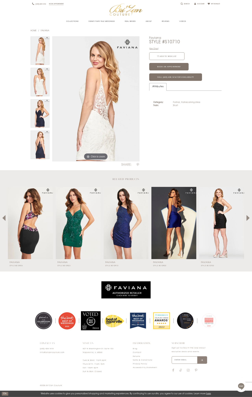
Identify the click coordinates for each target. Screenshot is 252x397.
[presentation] (30, 223)
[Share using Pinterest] (137, 165)
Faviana (45, 31)
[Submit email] (202, 360)
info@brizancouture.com (52, 352)
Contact (137, 352)
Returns (136, 356)
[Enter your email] (189, 360)
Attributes (157, 87)
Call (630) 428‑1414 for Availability (175, 77)
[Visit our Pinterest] (196, 370)
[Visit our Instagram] (188, 370)
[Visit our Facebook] (173, 370)
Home (34, 31)
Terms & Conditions (142, 360)
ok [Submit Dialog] (5, 394)
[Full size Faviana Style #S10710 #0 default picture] (96, 99)
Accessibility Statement (145, 367)
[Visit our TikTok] (180, 370)
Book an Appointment (169, 67)
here (208, 394)
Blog (135, 349)
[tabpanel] (40, 52)
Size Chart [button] (153, 49)
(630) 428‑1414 (47, 349)
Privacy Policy (140, 364)
